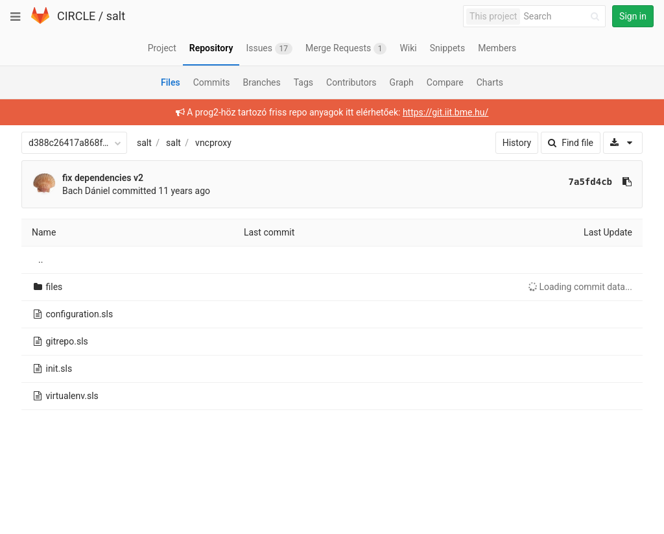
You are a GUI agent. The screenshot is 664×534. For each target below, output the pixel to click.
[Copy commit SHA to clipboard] (627, 181)
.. (40, 259)
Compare (445, 82)
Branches (262, 82)
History (517, 143)
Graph (402, 82)
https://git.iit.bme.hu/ (445, 112)
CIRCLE (76, 16)
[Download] (623, 143)
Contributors (351, 82)
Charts (490, 82)
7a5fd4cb (590, 181)
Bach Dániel (86, 191)
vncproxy (213, 143)
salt (115, 16)
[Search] (563, 16)
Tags (303, 82)
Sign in (632, 16)
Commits (211, 82)
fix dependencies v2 (102, 178)
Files (170, 82)
